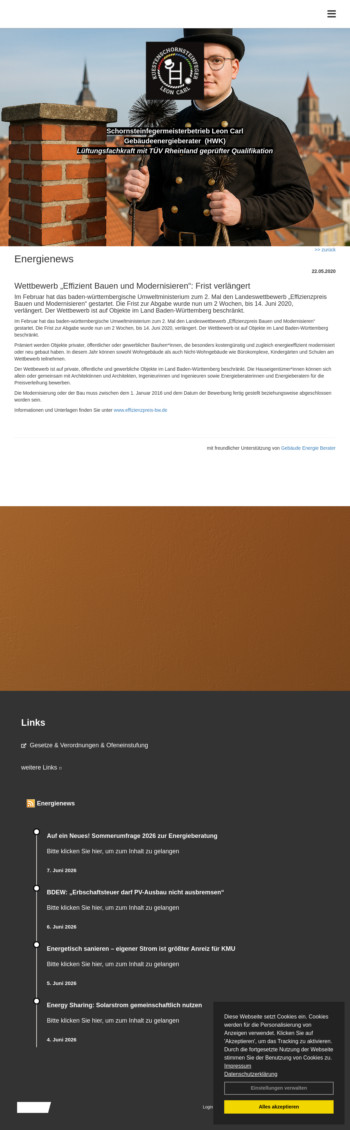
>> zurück (325, 249)
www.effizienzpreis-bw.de (140, 410)
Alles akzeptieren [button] (279, 1106)
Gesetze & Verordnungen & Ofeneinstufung (84, 745)
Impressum (237, 1066)
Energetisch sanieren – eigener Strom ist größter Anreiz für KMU (141, 948)
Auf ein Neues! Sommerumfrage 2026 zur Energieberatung (132, 835)
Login (208, 1107)
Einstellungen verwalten (279, 1088)
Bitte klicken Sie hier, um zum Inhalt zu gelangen (113, 851)
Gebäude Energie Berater (308, 448)
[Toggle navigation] (332, 19)
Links (33, 723)
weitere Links (41, 767)
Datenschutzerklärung (251, 1074)
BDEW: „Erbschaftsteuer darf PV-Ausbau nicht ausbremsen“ (135, 892)
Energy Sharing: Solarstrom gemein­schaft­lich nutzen (124, 1005)
